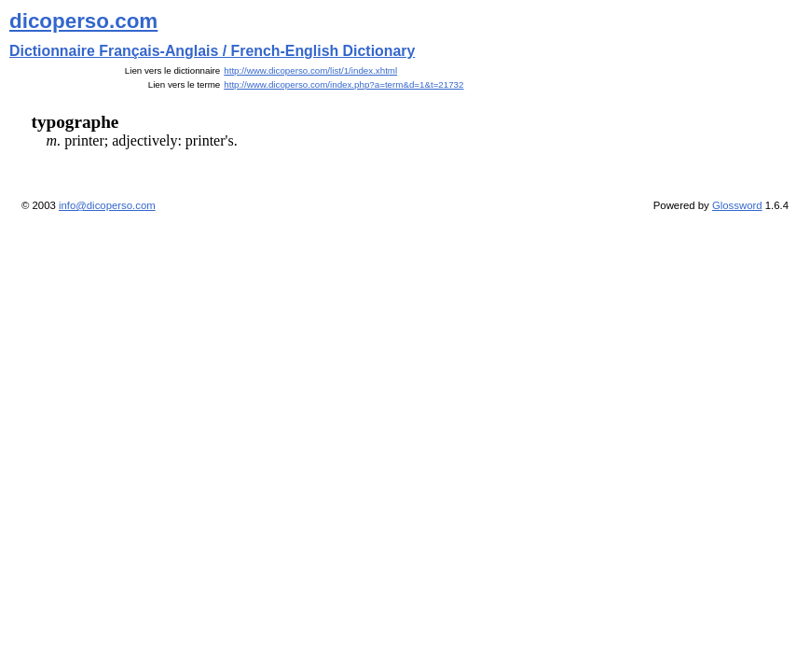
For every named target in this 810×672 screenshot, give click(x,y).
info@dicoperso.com (107, 205)
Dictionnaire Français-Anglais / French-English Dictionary (212, 51)
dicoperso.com (83, 21)
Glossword (737, 205)
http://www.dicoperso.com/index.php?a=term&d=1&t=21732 (343, 84)
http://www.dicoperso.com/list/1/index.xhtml (310, 70)
